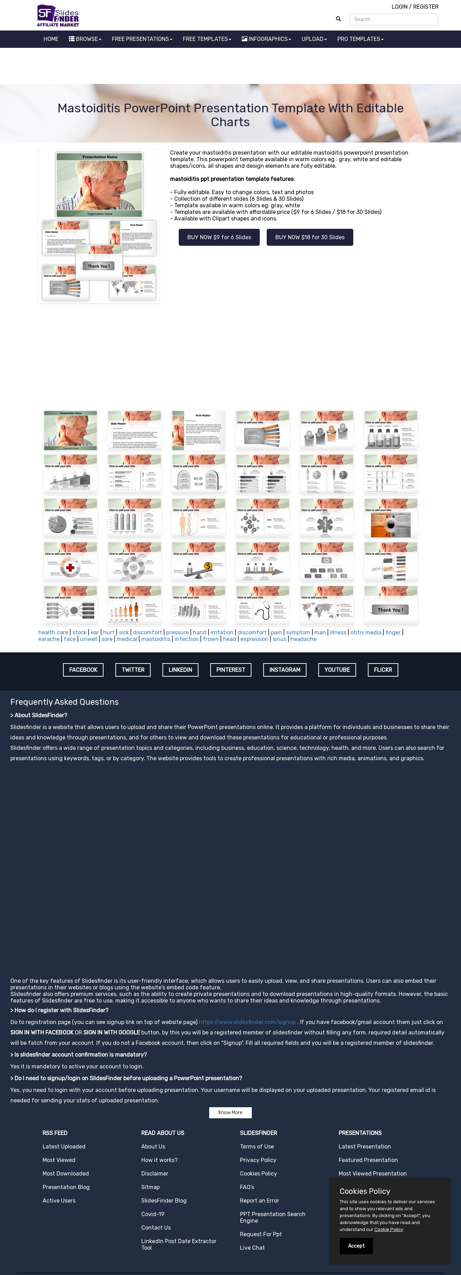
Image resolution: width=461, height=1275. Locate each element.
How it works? (159, 1160)
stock (79, 632)
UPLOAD (314, 39)
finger (393, 632)
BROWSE (85, 39)
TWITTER (133, 670)
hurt (109, 632)
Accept (356, 1246)
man (320, 632)
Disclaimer (154, 1173)
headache (304, 639)
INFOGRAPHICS (266, 39)
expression (254, 639)
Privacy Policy (258, 1160)
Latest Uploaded (64, 1146)
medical (127, 639)
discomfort (147, 632)
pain (276, 632)
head (229, 639)
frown (211, 639)
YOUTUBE (337, 670)
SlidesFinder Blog (164, 1200)
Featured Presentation (368, 1160)
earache (49, 639)
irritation (222, 632)
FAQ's (247, 1187)
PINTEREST (230, 670)
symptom (298, 632)
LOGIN (400, 6)
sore (107, 639)
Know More (230, 1113)
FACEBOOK (83, 670)
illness (338, 632)
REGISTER (425, 6)
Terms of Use (257, 1146)
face (70, 639)
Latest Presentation (365, 1146)
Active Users (59, 1200)
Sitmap (150, 1187)
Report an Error (259, 1200)
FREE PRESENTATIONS (142, 39)
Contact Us (156, 1227)
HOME (51, 39)
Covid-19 (153, 1214)
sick (124, 632)
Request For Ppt (261, 1234)
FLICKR (383, 670)
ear (95, 632)
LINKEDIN (180, 670)
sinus (279, 639)
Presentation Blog (66, 1187)
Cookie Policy (388, 1229)
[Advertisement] (231, 67)
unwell (88, 639)
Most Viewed (59, 1160)
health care (53, 632)
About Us (153, 1146)
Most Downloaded (66, 1173)
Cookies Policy (258, 1173)
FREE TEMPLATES (207, 39)
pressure (177, 632)
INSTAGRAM (284, 670)
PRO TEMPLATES (360, 39)
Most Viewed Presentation (373, 1173)
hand (199, 632)
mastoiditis (155, 639)
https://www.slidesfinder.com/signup (247, 1022)
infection (187, 639)
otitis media (366, 632)
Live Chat (252, 1247)
